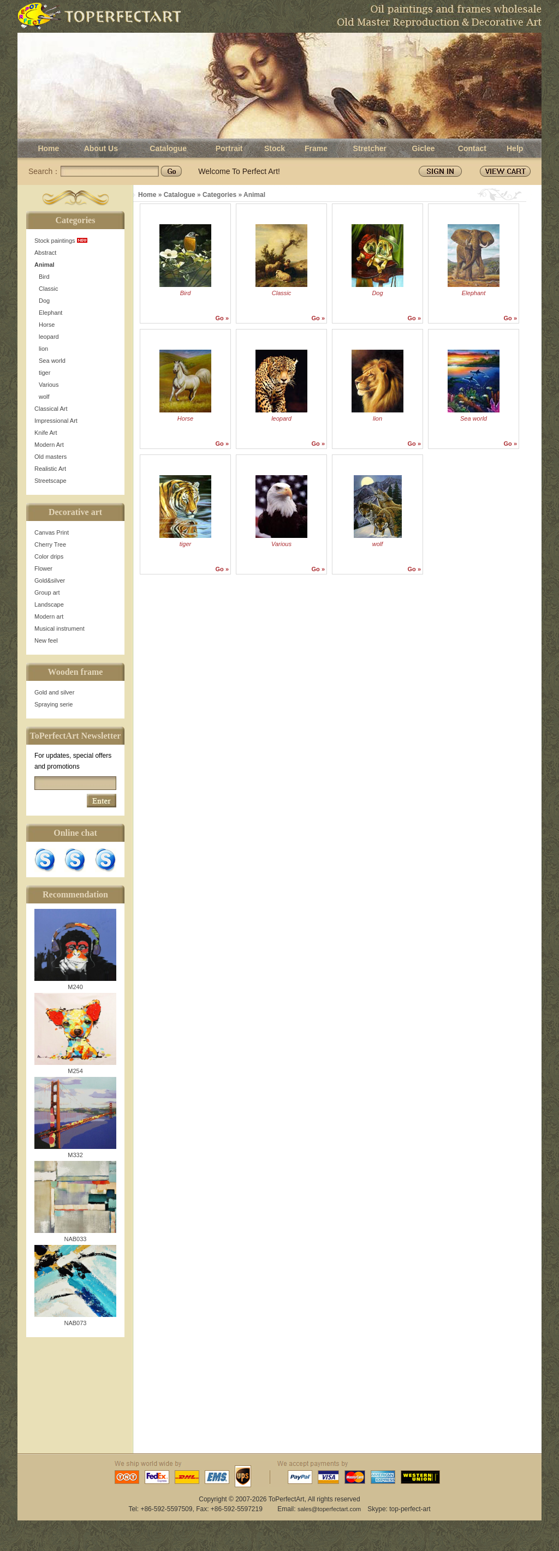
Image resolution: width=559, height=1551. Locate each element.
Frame (316, 148)
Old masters (50, 456)
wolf (44, 396)
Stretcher (369, 148)
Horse (47, 324)
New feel (46, 640)
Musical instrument (59, 628)
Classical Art (51, 408)
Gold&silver (49, 580)
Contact (472, 148)
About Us (101, 148)
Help (515, 148)
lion (43, 348)
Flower (43, 568)
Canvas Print (51, 532)
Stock (274, 148)
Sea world (52, 360)
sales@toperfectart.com (329, 1509)
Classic (48, 288)
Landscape (49, 604)
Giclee (423, 148)
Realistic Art (50, 468)
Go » (222, 318)
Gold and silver (54, 692)
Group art (47, 592)
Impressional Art (56, 420)
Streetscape (50, 480)
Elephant (50, 312)
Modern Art (49, 444)
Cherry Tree (50, 544)
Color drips (48, 556)
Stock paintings (60, 240)
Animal (44, 264)
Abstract (45, 252)
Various (48, 384)
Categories (219, 195)
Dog (44, 300)
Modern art (48, 616)
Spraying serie (53, 704)
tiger (44, 372)
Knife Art (45, 432)
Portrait (229, 148)
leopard (49, 336)
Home (48, 148)
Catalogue (168, 148)
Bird (44, 276)
